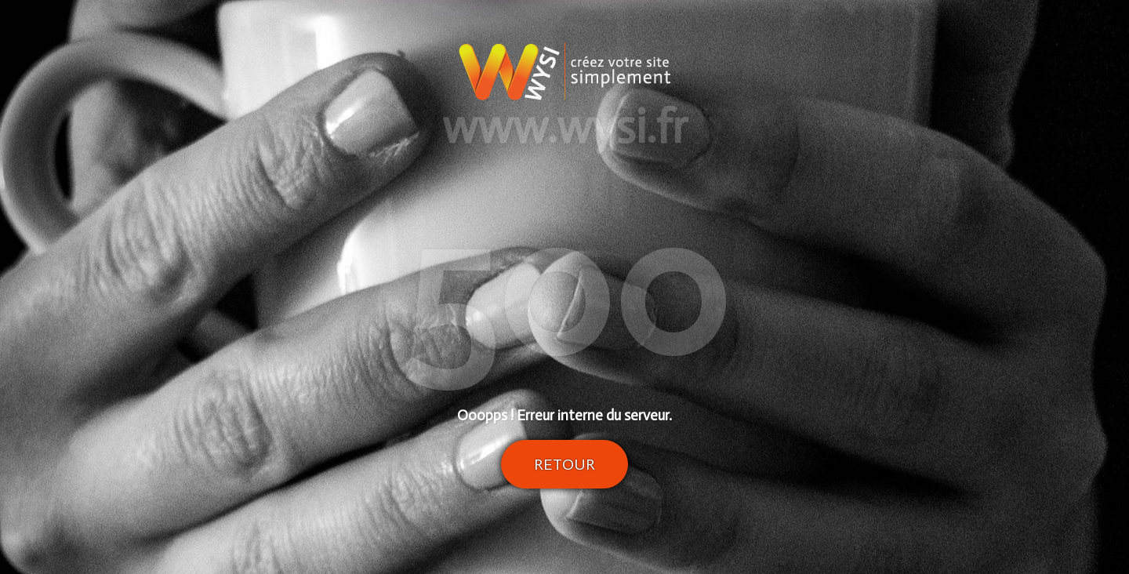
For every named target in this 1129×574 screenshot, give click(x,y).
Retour (564, 464)
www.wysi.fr (565, 127)
